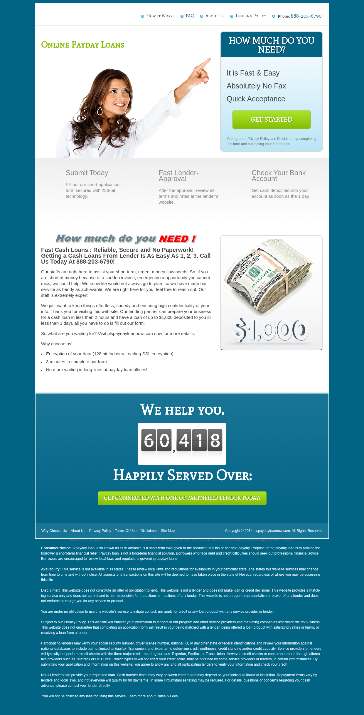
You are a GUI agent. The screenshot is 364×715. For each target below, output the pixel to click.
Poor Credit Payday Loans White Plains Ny (269, 540)
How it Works (160, 16)
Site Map (168, 531)
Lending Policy (251, 16)
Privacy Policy (258, 139)
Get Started (271, 119)
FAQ (190, 16)
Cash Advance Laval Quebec (86, 540)
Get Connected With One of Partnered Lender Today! (182, 498)
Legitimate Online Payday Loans (159, 540)
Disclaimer (285, 139)
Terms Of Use (125, 531)
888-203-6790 (306, 16)
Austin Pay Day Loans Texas (121, 540)
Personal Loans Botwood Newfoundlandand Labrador (210, 540)
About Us (215, 16)
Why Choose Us (54, 531)
